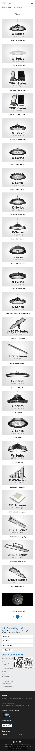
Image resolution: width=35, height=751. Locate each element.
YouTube (4, 734)
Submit (7, 650)
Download (20, 7)
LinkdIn (20, 734)
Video (14, 7)
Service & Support (6, 7)
